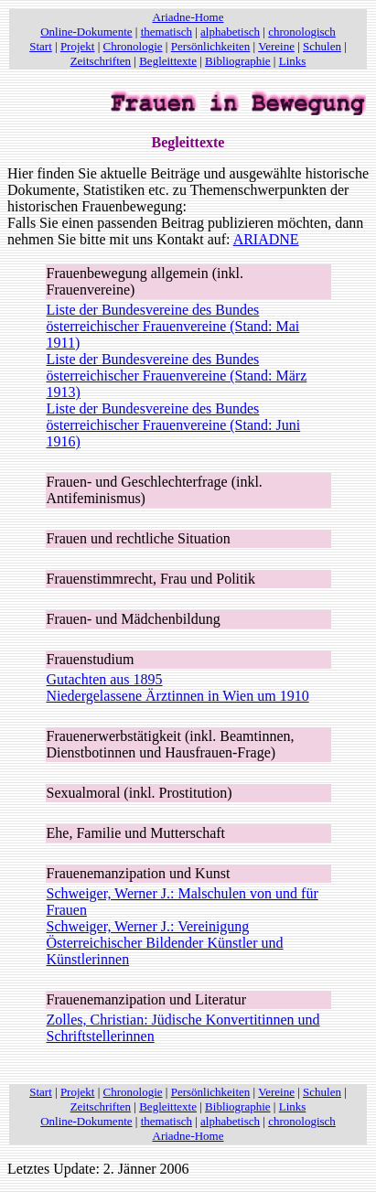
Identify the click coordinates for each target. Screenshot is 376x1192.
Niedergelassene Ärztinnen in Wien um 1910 (178, 695)
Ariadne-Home (188, 17)
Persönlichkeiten (211, 46)
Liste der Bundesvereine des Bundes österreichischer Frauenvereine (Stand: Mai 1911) (173, 326)
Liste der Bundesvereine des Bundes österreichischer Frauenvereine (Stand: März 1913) (177, 375)
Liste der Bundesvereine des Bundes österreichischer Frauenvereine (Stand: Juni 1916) (174, 425)
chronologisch (302, 31)
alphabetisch (230, 31)
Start (40, 46)
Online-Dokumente (86, 31)
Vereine (276, 46)
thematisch (166, 31)
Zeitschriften (100, 61)
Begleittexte (168, 61)
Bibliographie (238, 61)
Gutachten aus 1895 (105, 679)
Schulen (322, 46)
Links (292, 61)
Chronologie (133, 46)
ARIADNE (266, 239)
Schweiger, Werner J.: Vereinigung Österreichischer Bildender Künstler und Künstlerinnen (165, 942)
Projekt (77, 46)
